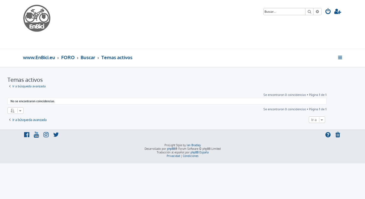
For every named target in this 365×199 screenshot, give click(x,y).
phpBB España (200, 152)
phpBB (171, 148)
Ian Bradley (194, 145)
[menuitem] (328, 12)
